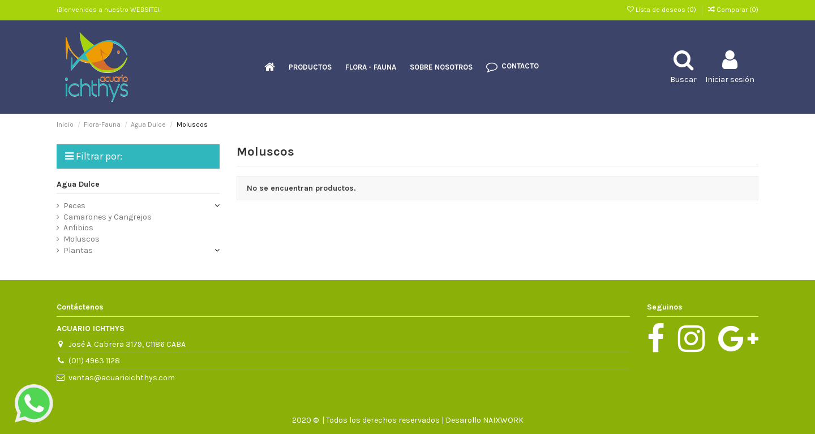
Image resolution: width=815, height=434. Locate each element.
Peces (74, 205)
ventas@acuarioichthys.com (121, 378)
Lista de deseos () (662, 10)
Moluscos (81, 239)
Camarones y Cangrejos (107, 217)
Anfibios (78, 228)
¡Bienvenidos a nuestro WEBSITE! (108, 10)
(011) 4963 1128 (94, 361)
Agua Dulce (78, 184)
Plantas (78, 250)
